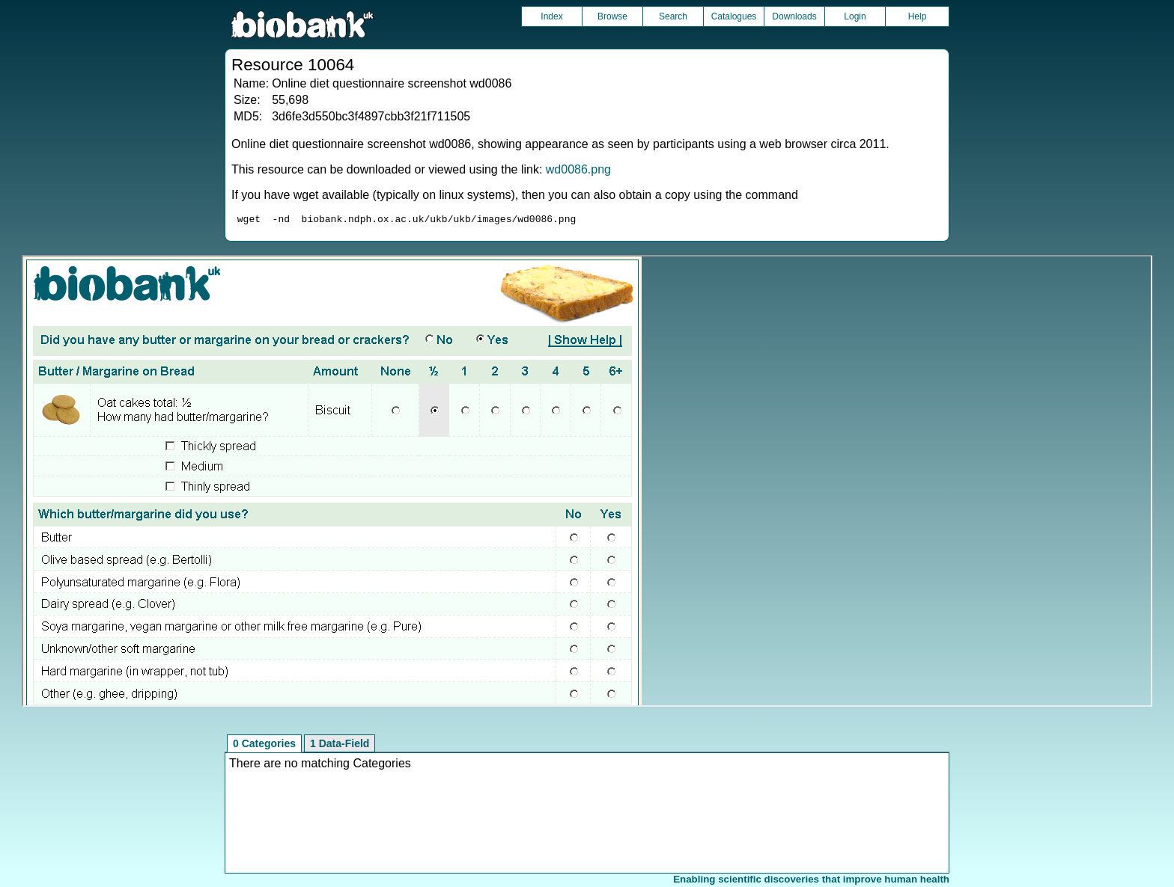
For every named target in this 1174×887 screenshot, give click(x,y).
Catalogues (734, 16)
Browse (612, 16)
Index (551, 16)
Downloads (794, 16)
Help (917, 16)
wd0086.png (578, 169)
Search (673, 16)
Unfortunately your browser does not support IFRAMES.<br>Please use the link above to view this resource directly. (587, 483)
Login (855, 16)
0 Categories (264, 746)
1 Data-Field (339, 746)
